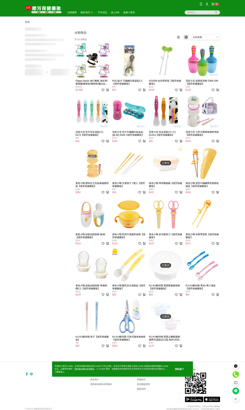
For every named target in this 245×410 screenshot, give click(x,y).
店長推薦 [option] (197, 37)
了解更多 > (59, 372)
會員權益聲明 (143, 384)
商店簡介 (94, 379)
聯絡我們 (141, 389)
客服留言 (141, 379)
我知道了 (179, 369)
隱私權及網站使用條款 (101, 384)
